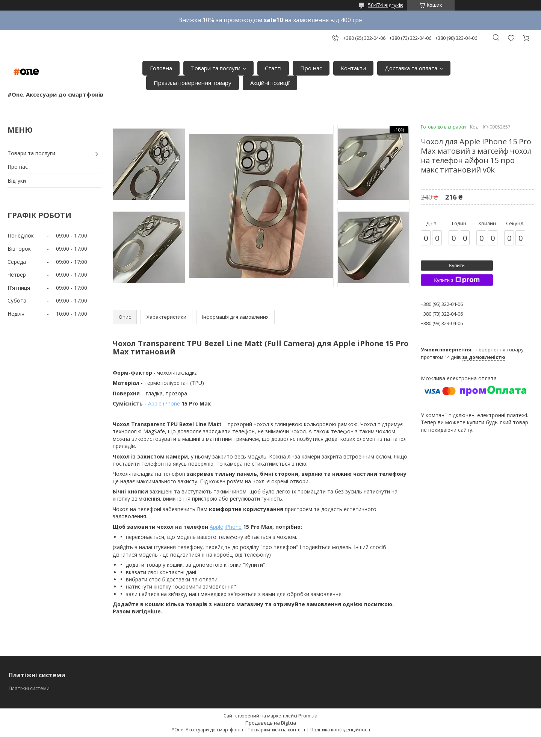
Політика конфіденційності (340, 729)
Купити (457, 265)
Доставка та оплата (411, 68)
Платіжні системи (29, 688)
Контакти (353, 68)
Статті (273, 68)
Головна (161, 68)
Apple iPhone (164, 403)
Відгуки (17, 180)
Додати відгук (510, 38)
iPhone (233, 526)
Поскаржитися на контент (276, 729)
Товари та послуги (215, 68)
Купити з (456, 280)
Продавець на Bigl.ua (270, 722)
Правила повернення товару (192, 82)
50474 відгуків (385, 5)
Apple (216, 526)
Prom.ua (307, 715)
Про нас (311, 68)
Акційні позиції (270, 82)
